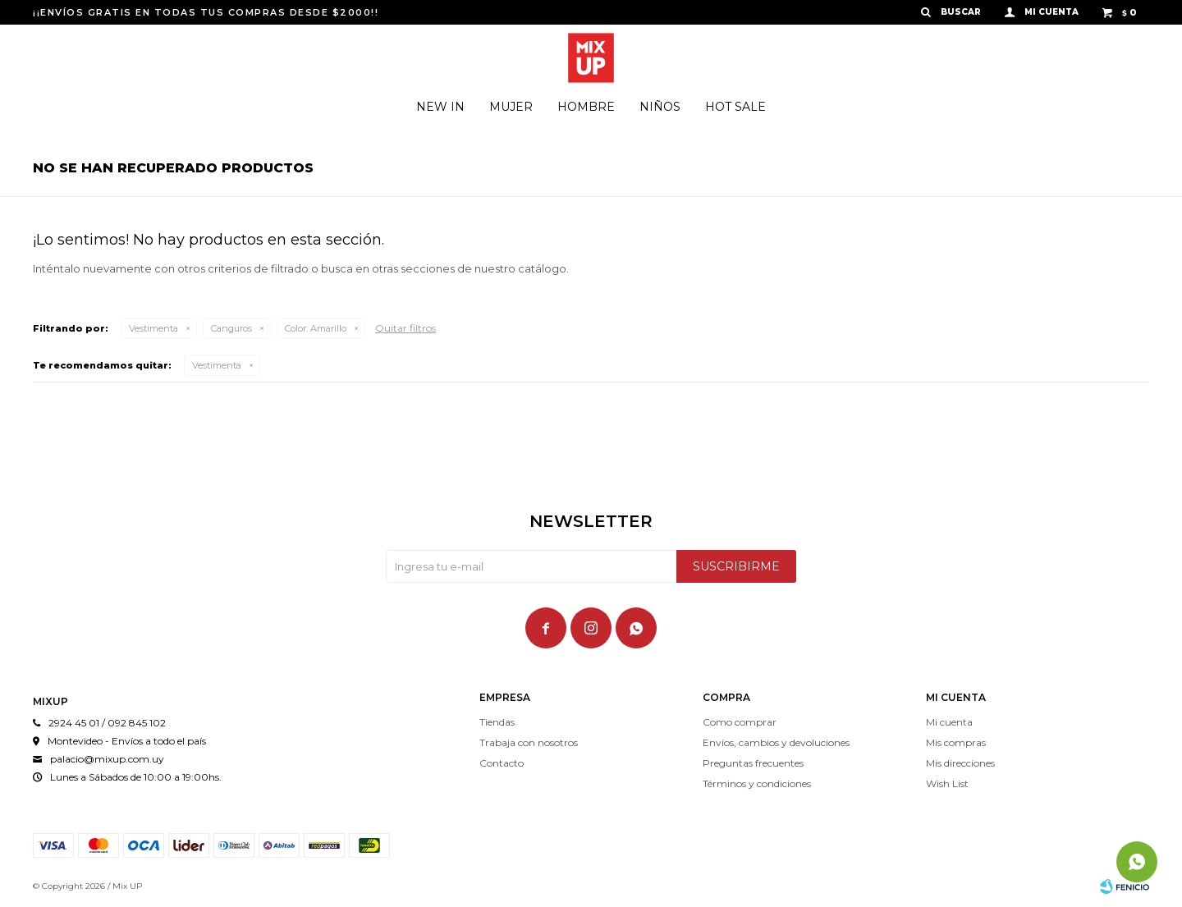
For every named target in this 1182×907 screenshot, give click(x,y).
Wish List (947, 783)
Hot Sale (735, 106)
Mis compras (956, 742)
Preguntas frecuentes (753, 763)
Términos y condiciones (757, 783)
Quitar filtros (405, 328)
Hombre (586, 106)
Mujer (511, 106)
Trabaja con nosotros (528, 742)
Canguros (231, 328)
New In (440, 106)
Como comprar (740, 722)
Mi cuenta (949, 722)
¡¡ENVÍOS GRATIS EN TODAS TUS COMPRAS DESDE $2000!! (205, 12)
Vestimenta (153, 328)
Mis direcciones (960, 763)
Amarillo (315, 328)
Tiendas (497, 722)
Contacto (501, 763)
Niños (659, 106)
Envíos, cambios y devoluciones (776, 742)
